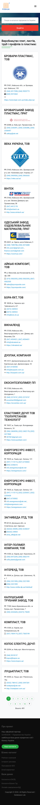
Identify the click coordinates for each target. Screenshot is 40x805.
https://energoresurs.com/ (16, 471)
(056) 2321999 (12, 581)
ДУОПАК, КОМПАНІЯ (17, 355)
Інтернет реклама (9, 762)
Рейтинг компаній (9, 758)
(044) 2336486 (24, 128)
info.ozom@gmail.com (15, 248)
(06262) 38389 (12, 529)
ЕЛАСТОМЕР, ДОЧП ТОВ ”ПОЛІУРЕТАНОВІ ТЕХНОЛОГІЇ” (19, 416)
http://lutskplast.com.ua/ (15, 689)
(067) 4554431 (24, 339)
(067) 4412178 (12, 206)
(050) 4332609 (12, 612)
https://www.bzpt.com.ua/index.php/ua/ (19, 100)
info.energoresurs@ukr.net (16, 468)
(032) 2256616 (12, 465)
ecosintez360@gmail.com (16, 400)
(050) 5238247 (24, 529)
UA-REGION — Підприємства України (16, 735)
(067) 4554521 (12, 339)
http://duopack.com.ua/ (15, 373)
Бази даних (7, 774)
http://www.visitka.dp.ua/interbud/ (19, 587)
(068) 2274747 (12, 397)
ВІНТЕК (9, 188)
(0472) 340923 (12, 309)
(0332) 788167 (12, 683)
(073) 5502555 (12, 279)
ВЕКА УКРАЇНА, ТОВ (17, 143)
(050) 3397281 (24, 683)
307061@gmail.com (14, 437)
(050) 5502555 (24, 279)
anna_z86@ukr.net (13, 535)
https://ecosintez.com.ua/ (16, 403)
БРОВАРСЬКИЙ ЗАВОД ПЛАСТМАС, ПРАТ (19, 111)
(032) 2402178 (24, 431)
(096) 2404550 (12, 431)
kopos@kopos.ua (13, 658)
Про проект (7, 726)
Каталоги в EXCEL (9, 779)
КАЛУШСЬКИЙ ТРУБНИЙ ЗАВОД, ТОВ (18, 599)
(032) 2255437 (24, 493)
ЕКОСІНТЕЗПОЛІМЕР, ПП (20, 382)
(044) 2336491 (12, 128)
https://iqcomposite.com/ (16, 287)
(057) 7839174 (12, 634)
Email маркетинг (8, 770)
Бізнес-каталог (9, 752)
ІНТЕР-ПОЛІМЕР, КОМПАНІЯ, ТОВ (14, 546)
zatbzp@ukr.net (12, 134)
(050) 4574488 (24, 245)
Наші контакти (10, 747)
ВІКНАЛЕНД (12, 325)
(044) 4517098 (12, 91)
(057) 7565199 (24, 634)
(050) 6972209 (12, 557)
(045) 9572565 (12, 94)
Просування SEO (8, 766)
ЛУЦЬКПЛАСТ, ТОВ (16, 671)
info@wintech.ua (12, 209)
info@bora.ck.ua (12, 315)
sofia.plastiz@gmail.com (15, 560)
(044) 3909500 (12, 176)
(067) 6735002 (24, 462)
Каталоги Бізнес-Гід (9, 783)
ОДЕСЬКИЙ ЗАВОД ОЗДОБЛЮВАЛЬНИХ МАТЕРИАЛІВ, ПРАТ (17, 226)
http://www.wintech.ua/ (15, 212)
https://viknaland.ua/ (14, 345)
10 (25, 704)
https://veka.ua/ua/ (13, 178)
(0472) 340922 (12, 312)
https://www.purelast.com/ (16, 440)
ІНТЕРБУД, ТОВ (14, 569)
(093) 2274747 (24, 397)
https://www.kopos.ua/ (15, 661)
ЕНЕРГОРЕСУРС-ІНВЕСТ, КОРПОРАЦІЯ (19, 451)
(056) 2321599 (24, 581)
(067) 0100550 (12, 367)
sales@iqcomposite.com (15, 284)
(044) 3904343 (24, 176)
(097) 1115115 (12, 462)
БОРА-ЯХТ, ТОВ (13, 297)
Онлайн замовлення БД (11, 787)
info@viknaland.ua (13, 342)
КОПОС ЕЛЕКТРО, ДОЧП (19, 643)
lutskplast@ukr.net (13, 686)
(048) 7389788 (12, 245)
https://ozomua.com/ (14, 254)
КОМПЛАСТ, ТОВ (14, 622)
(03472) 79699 (24, 612)
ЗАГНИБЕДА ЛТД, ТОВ (18, 517)
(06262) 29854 (12, 532)
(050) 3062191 (24, 557)
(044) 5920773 (24, 91)
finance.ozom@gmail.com (14, 251)
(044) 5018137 (12, 655)
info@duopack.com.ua (14, 370)
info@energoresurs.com (13, 504)
